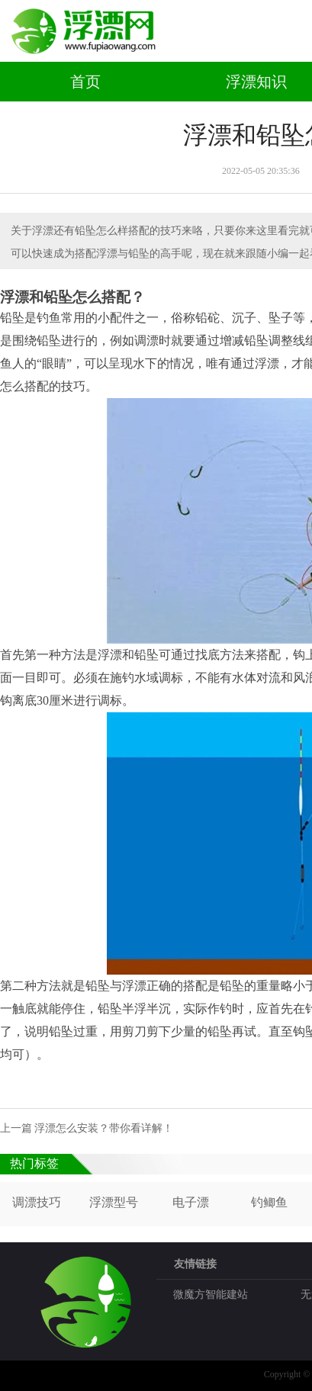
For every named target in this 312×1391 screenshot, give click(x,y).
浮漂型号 (113, 1202)
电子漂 (190, 1202)
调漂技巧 (36, 1202)
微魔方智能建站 (210, 1294)
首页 (85, 81)
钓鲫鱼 (269, 1202)
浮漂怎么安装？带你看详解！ (103, 1128)
